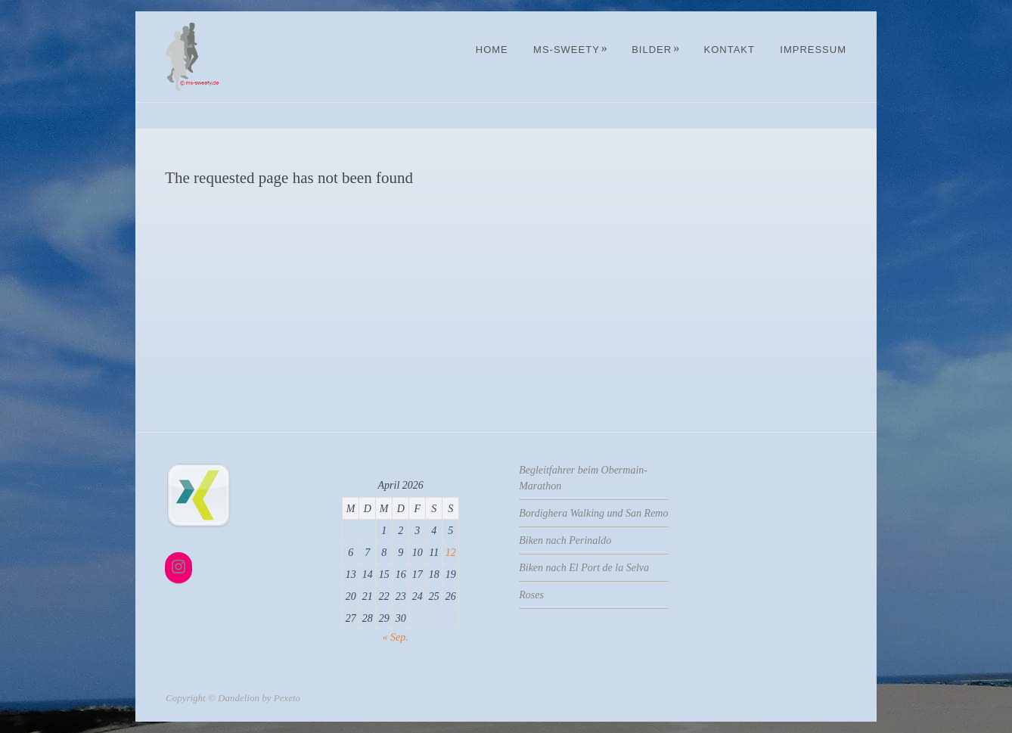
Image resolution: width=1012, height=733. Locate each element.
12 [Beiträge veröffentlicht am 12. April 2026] (450, 552)
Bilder (656, 49)
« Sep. (395, 637)
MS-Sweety (570, 49)
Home (492, 49)
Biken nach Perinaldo (565, 540)
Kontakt (728, 49)
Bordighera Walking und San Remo (593, 513)
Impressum (813, 49)
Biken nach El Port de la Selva (584, 567)
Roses (531, 595)
